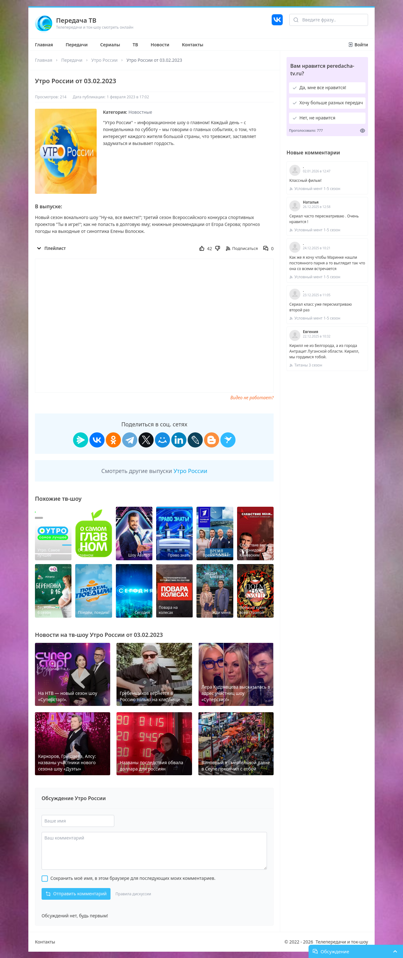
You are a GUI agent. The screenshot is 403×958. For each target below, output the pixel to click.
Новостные (140, 112)
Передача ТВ (76, 20)
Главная (44, 45)
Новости (160, 45)
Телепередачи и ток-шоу (342, 942)
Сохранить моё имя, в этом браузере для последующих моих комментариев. (132, 878)
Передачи (76, 45)
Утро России (104, 60)
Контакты (192, 45)
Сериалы (110, 45)
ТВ (135, 45)
